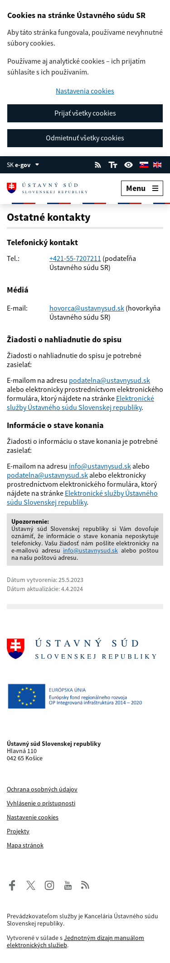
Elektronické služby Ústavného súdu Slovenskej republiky (80, 403)
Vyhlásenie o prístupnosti (41, 803)
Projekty (18, 831)
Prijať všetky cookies (85, 112)
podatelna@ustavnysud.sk (109, 380)
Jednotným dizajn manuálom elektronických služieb (75, 941)
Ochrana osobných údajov (42, 789)
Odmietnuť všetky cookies (85, 137)
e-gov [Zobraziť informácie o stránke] (27, 164)
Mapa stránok (25, 845)
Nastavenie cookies (32, 817)
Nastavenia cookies (85, 91)
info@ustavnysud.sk (100, 465)
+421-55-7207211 (75, 258)
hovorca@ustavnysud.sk (86, 307)
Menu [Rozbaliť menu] (142, 188)
